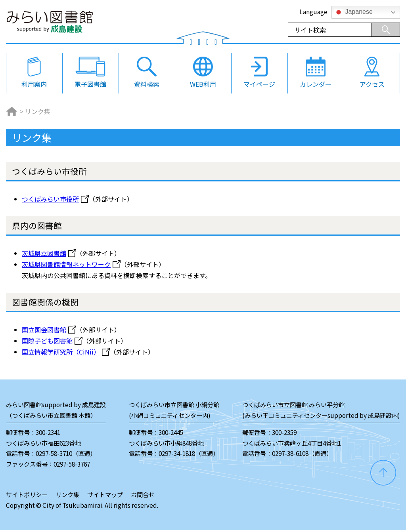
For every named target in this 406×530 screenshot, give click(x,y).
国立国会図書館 (44, 329)
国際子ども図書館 (47, 340)
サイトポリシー (27, 494)
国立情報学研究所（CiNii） (61, 352)
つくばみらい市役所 (50, 199)
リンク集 (67, 494)
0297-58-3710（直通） (66, 453)
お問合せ (143, 494)
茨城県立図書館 (44, 253)
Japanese (353, 12)
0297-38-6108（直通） (302, 453)
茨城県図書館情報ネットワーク (66, 264)
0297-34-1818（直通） (189, 453)
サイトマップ (105, 494)
